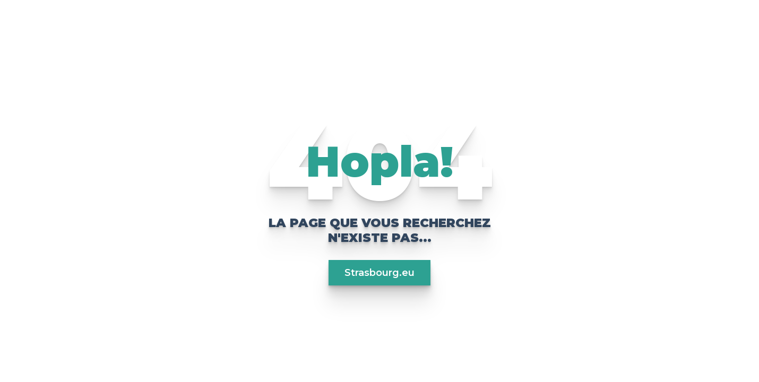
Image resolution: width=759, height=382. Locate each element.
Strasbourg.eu (379, 273)
